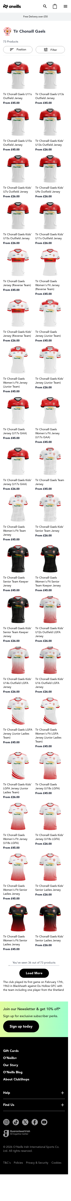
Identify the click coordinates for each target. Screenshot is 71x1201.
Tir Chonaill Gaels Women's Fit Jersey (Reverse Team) (47, 285)
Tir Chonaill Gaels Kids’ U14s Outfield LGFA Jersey (17, 683)
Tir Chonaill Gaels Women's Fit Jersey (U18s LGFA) (15, 839)
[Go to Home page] (12, 6)
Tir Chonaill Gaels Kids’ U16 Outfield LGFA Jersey (49, 683)
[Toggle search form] (44, 6)
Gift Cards (11, 1051)
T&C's (7, 1162)
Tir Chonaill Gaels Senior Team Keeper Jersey (15, 581)
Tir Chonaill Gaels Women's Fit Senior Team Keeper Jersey (48, 581)
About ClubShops (16, 1079)
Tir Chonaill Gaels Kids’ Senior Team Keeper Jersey (17, 632)
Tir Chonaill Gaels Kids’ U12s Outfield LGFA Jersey (49, 632)
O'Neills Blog (12, 1072)
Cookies (56, 1162)
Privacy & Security (37, 1162)
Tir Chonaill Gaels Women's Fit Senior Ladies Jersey (15, 890)
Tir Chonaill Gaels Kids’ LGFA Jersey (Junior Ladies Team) (17, 788)
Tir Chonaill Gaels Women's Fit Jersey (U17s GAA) (47, 433)
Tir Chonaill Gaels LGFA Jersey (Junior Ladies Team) (17, 733)
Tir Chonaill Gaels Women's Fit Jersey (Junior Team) (15, 382)
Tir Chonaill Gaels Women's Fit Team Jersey (14, 530)
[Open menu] (66, 6)
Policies (18, 1162)
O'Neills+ (10, 1058)
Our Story (10, 1065)
